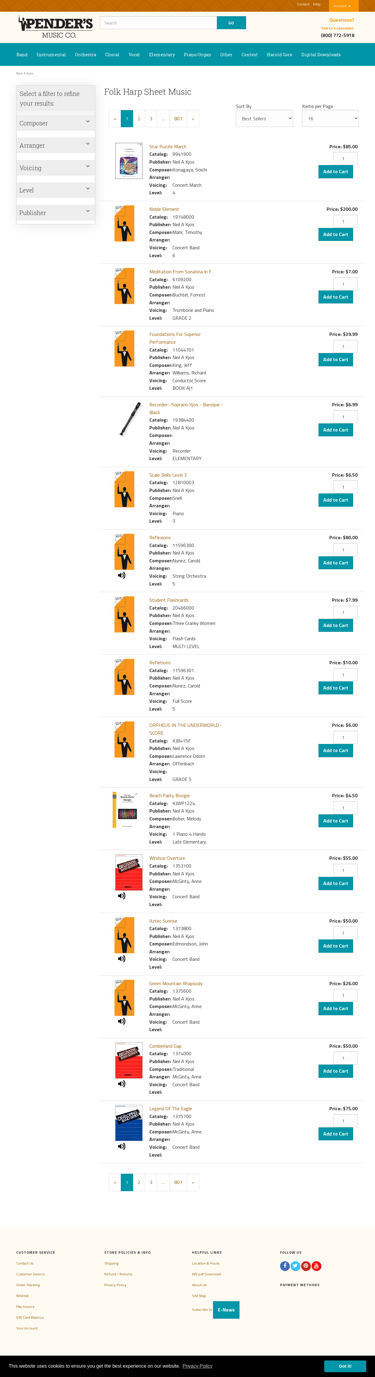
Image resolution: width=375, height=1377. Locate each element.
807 (178, 118)
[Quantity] (346, 158)
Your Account (27, 1328)
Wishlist (22, 1296)
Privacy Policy (115, 1285)
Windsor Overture (167, 858)
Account (342, 6)
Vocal (134, 54)
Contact (303, 4)
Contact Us (24, 1263)
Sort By (244, 106)
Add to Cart (335, 171)
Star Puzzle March (167, 146)
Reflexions (160, 537)
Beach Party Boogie (169, 795)
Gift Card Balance (30, 1317)
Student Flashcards (169, 600)
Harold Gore (279, 54)
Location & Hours (205, 1263)
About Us (199, 1285)
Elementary (162, 54)
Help (317, 4)
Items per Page (317, 106)
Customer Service (30, 1274)
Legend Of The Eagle (170, 1108)
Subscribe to (215, 1309)
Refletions (160, 662)
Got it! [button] (345, 1366)
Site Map (199, 1296)
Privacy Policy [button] (197, 1366)
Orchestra (85, 54)
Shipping (111, 1263)
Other (226, 54)
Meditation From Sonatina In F (180, 271)
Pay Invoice (25, 1306)
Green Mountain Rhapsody (176, 983)
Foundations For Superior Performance (175, 338)
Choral (112, 54)
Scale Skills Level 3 (168, 474)
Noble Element (164, 209)
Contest (250, 54)
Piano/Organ (197, 54)
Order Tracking (28, 1285)
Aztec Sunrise (163, 920)
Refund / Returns (118, 1274)
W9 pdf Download (206, 1274)
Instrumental (51, 54)
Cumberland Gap (165, 1046)
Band (22, 54)
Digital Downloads (321, 54)
